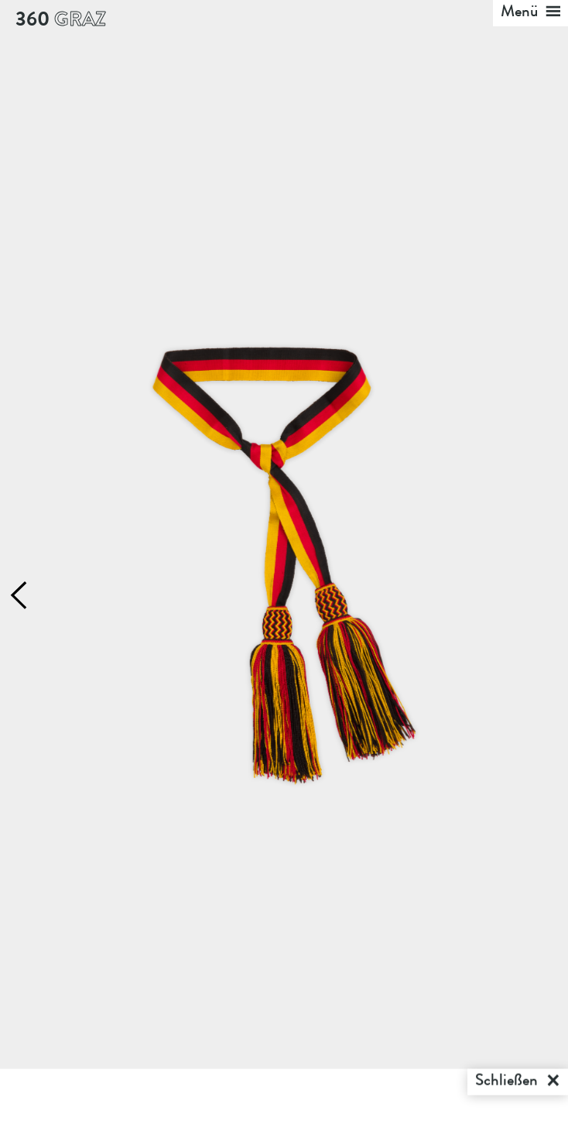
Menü (531, 13)
